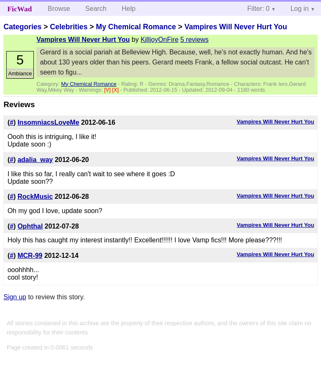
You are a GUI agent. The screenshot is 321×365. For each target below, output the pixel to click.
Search (96, 8)
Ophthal (30, 226)
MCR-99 (30, 255)
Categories (22, 27)
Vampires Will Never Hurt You (235, 27)
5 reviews (195, 39)
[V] (108, 90)
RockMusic (35, 196)
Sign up (14, 297)
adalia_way (35, 159)
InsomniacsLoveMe (48, 122)
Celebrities (68, 27)
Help (128, 8)
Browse (59, 8)
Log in (299, 8)
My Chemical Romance (136, 27)
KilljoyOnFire (159, 39)
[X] (116, 90)
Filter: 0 (258, 8)
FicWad (20, 9)
